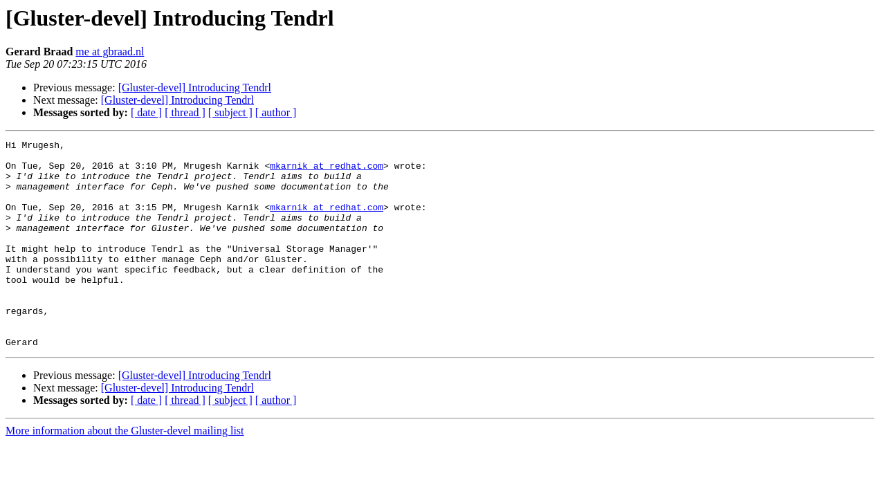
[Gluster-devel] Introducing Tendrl (194, 87)
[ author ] (276, 112)
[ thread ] (185, 112)
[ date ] (146, 112)
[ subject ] (230, 112)
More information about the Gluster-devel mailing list (125, 472)
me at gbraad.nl (109, 51)
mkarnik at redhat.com (326, 171)
